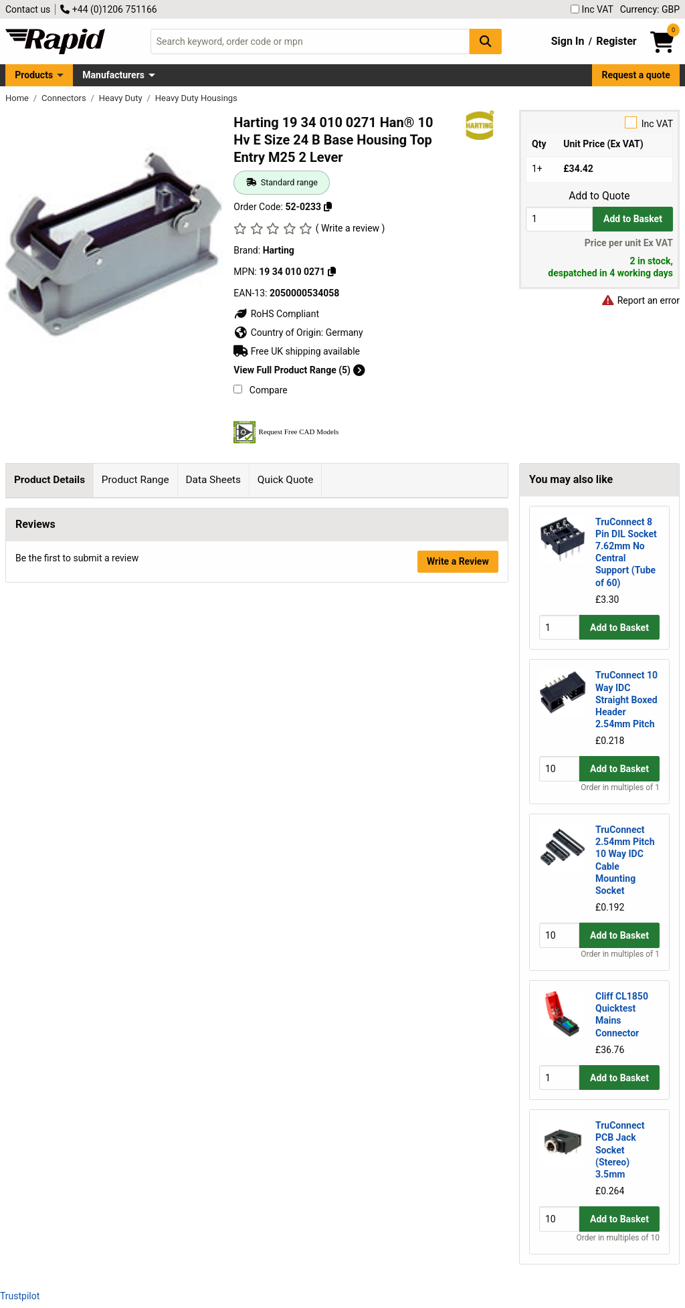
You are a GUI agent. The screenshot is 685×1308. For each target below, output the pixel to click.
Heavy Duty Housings (196, 98)
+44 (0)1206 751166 (108, 9)
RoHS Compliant (276, 313)
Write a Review (458, 898)
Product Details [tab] (49, 480)
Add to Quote (599, 196)
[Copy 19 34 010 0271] (332, 271)
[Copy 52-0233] (328, 206)
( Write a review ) (350, 228)
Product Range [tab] (135, 480)
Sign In (568, 41)
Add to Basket (632, 218)
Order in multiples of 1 (620, 787)
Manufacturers (113, 75)
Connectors (64, 98)
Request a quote (636, 75)
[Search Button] (486, 41)
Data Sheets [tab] (213, 480)
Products (34, 75)
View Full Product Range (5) (299, 370)
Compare (260, 390)
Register (616, 41)
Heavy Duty (121, 98)
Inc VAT (592, 9)
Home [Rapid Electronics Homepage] (18, 98)
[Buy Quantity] (559, 219)
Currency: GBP (650, 9)
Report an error (640, 300)
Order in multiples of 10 (618, 1237)
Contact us (27, 9)
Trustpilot (19, 1296)
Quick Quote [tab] (286, 480)
